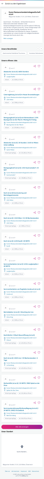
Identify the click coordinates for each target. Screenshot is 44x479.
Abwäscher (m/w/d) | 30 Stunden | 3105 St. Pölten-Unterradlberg (21, 143)
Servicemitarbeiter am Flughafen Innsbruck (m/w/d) (22, 289)
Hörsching (9, 316)
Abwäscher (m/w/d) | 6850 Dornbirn (16, 71)
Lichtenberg (10, 365)
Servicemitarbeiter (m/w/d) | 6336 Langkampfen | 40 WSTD (21, 265)
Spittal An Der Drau (12, 390)
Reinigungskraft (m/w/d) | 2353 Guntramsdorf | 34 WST (21, 169)
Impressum (24, 471)
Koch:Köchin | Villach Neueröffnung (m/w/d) (19, 335)
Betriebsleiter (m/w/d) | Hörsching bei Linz (18, 312)
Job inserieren (15, 471)
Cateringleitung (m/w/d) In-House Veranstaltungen (21, 94)
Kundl (8, 245)
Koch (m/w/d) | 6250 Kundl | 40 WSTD (17, 241)
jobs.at (19, 474)
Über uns (7, 471)
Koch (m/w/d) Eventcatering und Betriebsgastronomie (15, 194)
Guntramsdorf (10, 174)
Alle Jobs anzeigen (22, 426)
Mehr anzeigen (8, 38)
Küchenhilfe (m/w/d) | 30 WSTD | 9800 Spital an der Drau (22, 384)
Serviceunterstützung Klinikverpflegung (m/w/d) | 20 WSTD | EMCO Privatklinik (21, 409)
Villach (8, 340)
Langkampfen (10, 76)
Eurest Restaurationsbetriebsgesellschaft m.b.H (21, 74)
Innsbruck (9, 294)
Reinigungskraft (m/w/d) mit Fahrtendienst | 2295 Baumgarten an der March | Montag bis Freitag (21, 118)
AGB (29, 471)
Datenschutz (35, 471)
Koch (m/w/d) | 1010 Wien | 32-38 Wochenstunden (21, 218)
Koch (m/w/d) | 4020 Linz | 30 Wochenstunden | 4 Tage (21, 359)
